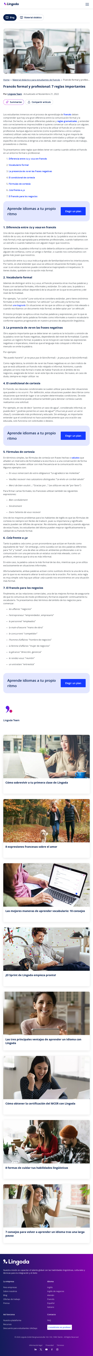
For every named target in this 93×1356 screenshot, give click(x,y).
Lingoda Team (14, 94)
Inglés (50, 1287)
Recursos (7, 1324)
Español (50, 1303)
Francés (50, 1299)
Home (6, 80)
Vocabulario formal (19, 164)
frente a (17, 190)
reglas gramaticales (67, 121)
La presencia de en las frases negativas (30, 171)
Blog (9, 17)
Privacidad (50, 1345)
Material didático (31, 17)
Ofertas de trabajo (11, 1299)
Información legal (35, 1345)
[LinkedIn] (35, 1349)
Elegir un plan (73, 211)
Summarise (14, 102)
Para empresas (10, 1287)
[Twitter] (41, 1349)
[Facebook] (52, 1349)
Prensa (6, 1303)
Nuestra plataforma (12, 1320)
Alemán (50, 1295)
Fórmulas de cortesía (20, 183)
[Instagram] (57, 1349)
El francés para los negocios (23, 196)
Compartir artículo (39, 102)
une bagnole (19, 305)
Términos (60, 1345)
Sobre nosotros (10, 1291)
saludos (75, 457)
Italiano (50, 1307)
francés (67, 114)
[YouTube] (46, 1349)
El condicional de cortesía (22, 177)
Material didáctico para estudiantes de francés (36, 80)
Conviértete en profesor (59, 1327)
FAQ (49, 1320)
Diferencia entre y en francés (28, 158)
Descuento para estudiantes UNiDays (20, 1328)
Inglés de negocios (55, 1291)
